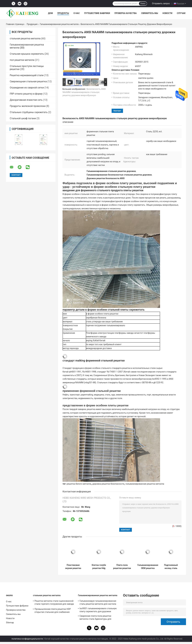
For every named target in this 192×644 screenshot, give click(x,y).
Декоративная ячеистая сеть (26, 99)
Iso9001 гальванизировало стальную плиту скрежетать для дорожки (98, 610)
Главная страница (15, 24)
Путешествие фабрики (97, 13)
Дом (50, 13)
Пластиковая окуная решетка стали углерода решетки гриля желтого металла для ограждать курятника (73, 567)
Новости (167, 13)
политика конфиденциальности (27, 639)
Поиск (142, 4)
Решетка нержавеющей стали (27, 75)
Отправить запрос (161, 3)
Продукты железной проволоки (28, 106)
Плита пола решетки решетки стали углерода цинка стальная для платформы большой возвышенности (122, 567)
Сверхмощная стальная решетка (28, 81)
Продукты (63, 13)
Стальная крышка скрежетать (27, 53)
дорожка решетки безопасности (108, 484)
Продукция (32, 24)
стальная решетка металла (25, 38)
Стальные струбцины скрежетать (29, 112)
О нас (77, 13)
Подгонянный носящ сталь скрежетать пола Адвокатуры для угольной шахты (171, 567)
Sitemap (10, 622)
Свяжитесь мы (149, 13)
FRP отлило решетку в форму (26, 93)
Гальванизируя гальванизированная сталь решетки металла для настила (98, 602)
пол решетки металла (22, 60)
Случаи (181, 13)
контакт (117, 111)
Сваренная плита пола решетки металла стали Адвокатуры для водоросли (95, 618)
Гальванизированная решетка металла (59, 24)
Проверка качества (125, 13)
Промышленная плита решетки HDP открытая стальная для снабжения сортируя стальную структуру (52, 611)
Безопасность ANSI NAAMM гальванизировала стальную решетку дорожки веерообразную (84, 92)
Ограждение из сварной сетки (27, 87)
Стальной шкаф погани (23, 118)
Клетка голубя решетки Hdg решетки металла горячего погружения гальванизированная (98, 567)
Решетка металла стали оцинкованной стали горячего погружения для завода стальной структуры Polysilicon (54, 603)
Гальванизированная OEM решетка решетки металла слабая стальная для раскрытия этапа (147, 567)
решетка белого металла (79, 484)
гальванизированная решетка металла (144, 484)
